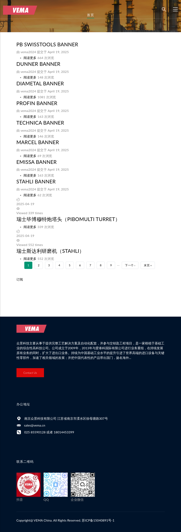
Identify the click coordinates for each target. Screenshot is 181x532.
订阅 (19, 279)
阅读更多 (30, 58)
